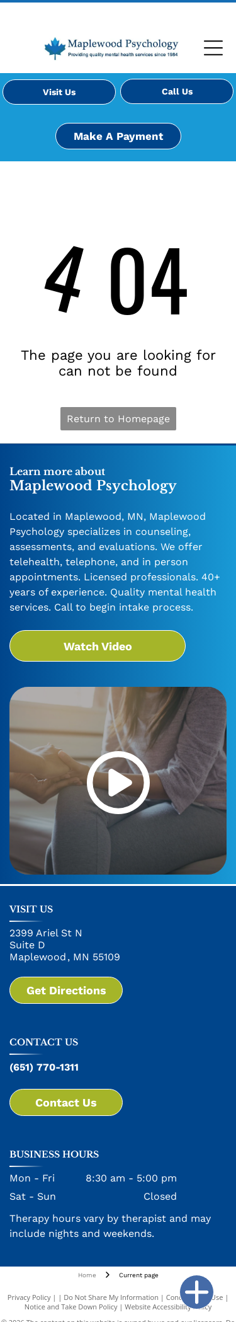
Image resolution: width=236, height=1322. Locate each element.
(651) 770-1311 (44, 1067)
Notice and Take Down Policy (71, 1306)
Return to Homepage (118, 419)
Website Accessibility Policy (168, 1306)
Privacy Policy (29, 1297)
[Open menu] (213, 47)
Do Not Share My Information (111, 1297)
